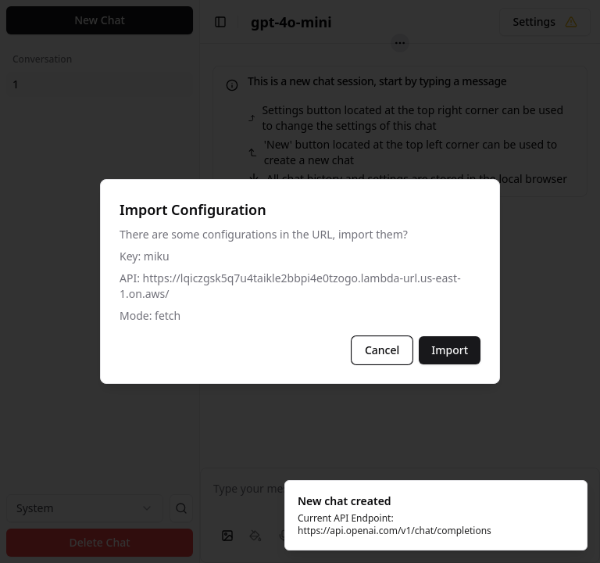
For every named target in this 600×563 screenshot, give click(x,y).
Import (449, 349)
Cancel (382, 349)
